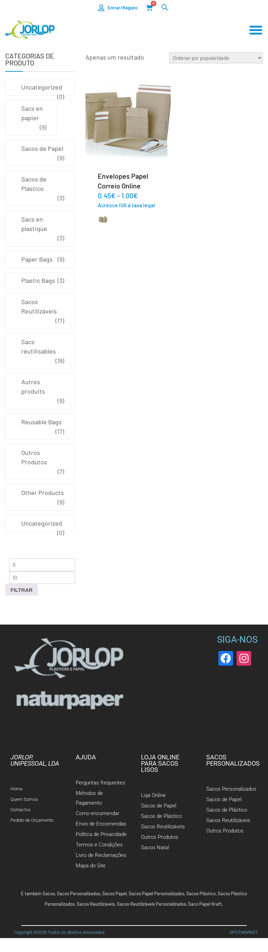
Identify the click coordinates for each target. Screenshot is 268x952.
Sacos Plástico (201, 893)
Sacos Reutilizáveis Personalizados (151, 904)
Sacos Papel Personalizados (156, 893)
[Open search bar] (164, 7)
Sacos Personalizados (78, 893)
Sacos (49, 893)
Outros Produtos (34, 457)
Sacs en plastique (34, 223)
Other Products (42, 492)
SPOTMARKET (243, 932)
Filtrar (21, 590)
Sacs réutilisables (38, 346)
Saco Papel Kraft (205, 904)
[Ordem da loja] (216, 57)
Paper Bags (37, 259)
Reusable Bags (41, 422)
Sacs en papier (32, 113)
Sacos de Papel (42, 148)
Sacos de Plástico (33, 183)
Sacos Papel (114, 893)
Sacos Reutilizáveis (39, 306)
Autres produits (33, 386)
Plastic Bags (38, 280)
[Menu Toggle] (256, 30)
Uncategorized (41, 87)
